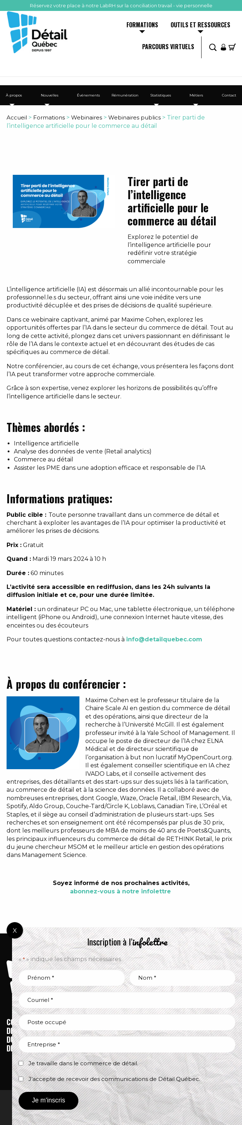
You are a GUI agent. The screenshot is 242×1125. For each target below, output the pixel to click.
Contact (229, 95)
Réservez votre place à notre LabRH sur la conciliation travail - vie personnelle (121, 5)
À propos (14, 95)
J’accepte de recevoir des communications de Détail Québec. (114, 1078)
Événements (88, 95)
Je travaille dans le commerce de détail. (83, 1063)
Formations (142, 25)
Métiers (196, 95)
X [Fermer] (15, 930)
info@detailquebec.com (164, 639)
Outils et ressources (200, 25)
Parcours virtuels (168, 47)
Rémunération (125, 95)
